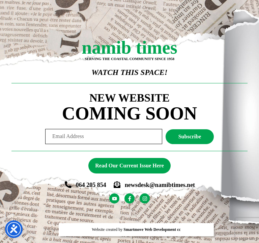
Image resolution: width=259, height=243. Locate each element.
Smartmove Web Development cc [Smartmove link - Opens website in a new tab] (151, 229)
